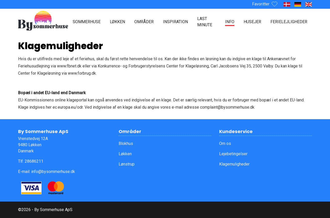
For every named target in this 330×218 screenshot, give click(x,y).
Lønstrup (127, 164)
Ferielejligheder (288, 21)
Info (229, 21)
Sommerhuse (87, 21)
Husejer (252, 21)
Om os (225, 143)
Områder (144, 21)
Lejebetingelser (233, 153)
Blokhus (126, 143)
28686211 (34, 161)
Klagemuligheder (234, 164)
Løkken (117, 21)
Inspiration (175, 21)
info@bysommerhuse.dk (53, 171)
